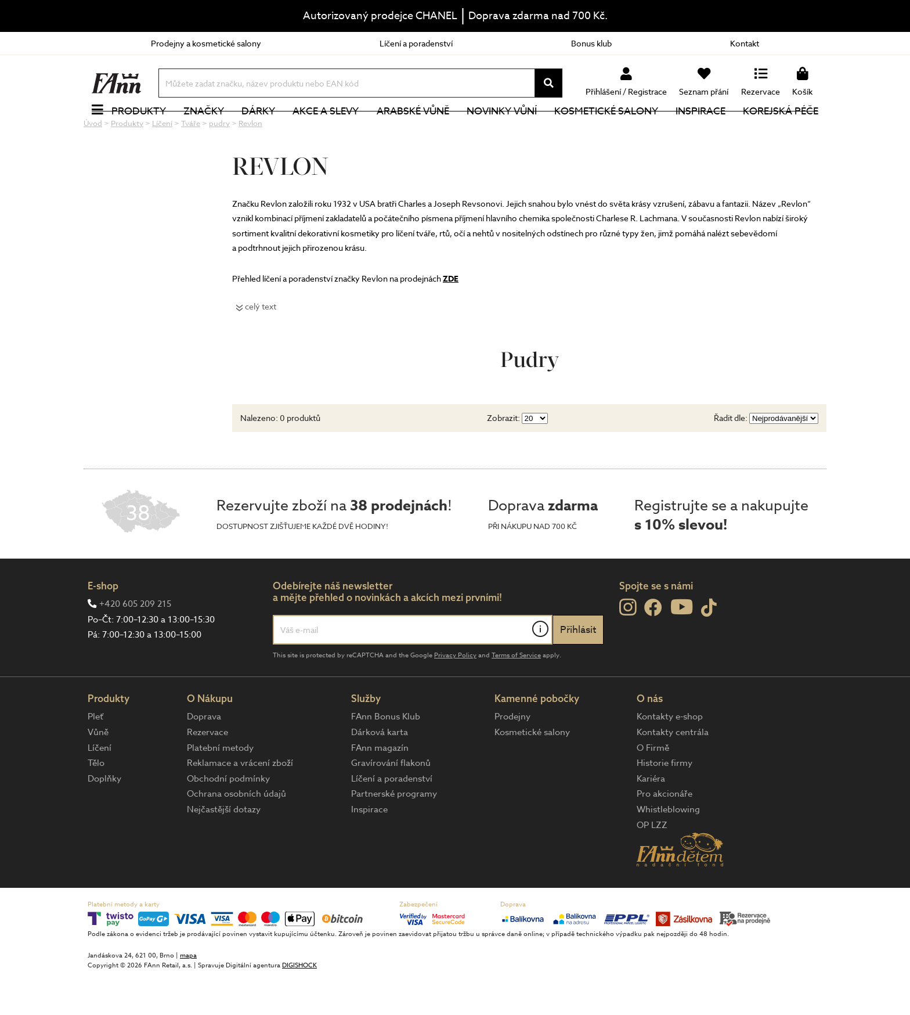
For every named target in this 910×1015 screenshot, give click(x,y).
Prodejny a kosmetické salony (206, 43)
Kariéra (651, 817)
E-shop (103, 624)
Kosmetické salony (606, 130)
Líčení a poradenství (416, 43)
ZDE (450, 318)
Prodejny (512, 755)
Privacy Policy (455, 694)
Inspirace (700, 130)
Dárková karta (379, 771)
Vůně (98, 771)
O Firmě (653, 786)
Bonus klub (591, 43)
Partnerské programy (394, 832)
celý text (260, 345)
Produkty (138, 130)
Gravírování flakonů (391, 802)
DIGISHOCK (299, 1004)
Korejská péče (780, 130)
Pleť (95, 755)
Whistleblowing (668, 848)
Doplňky (104, 817)
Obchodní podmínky (228, 817)
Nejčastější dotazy (224, 848)
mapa (188, 994)
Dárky (258, 130)
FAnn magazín (380, 786)
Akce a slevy (325, 130)
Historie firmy (664, 802)
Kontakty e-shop (670, 755)
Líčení (99, 786)
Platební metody (220, 786)
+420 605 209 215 (135, 642)
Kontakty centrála (673, 771)
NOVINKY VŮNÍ (502, 130)
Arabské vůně (413, 130)
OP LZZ (652, 864)
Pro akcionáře (664, 832)
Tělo (96, 802)
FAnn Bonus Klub (385, 755)
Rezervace (207, 771)
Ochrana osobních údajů (236, 832)
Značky (203, 130)
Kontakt (744, 43)
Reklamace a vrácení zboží (240, 802)
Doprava (204, 755)
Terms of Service (516, 694)
